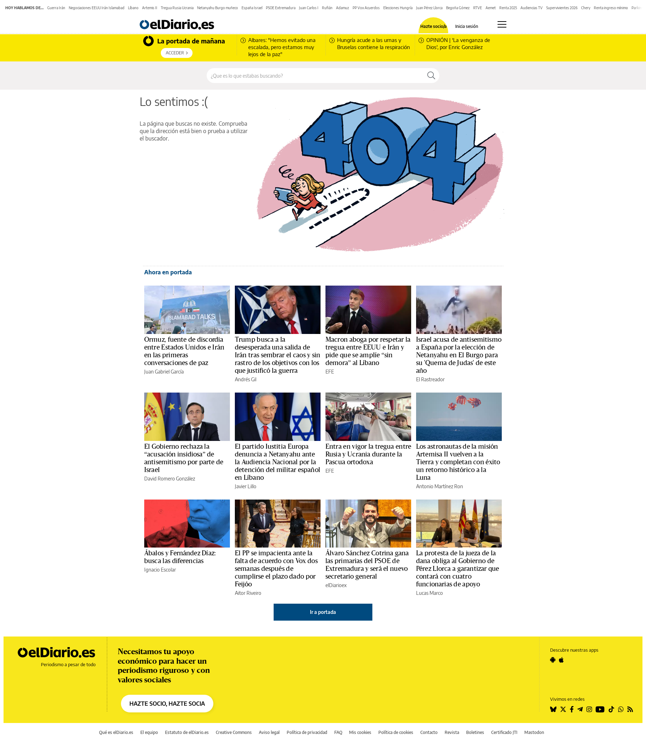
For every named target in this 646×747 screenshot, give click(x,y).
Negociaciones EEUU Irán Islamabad (96, 8)
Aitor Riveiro (248, 593)
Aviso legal (269, 732)
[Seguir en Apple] (561, 660)
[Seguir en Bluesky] (553, 709)
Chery (585, 8)
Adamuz (342, 8)
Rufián (327, 8)
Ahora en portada (168, 272)
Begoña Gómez (458, 8)
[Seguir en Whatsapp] (621, 709)
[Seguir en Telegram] (580, 709)
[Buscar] (431, 75)
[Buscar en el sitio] (315, 75)
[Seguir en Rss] (630, 709)
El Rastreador (430, 379)
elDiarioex (336, 585)
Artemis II (149, 8)
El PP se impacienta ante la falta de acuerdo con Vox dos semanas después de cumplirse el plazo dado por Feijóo (276, 569)
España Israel (252, 8)
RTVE (477, 8)
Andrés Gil (245, 379)
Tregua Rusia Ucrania (177, 8)
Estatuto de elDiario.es (187, 732)
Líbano (133, 8)
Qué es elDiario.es (116, 732)
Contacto (429, 732)
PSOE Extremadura (280, 8)
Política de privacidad (307, 732)
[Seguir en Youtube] (600, 709)
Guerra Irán (56, 8)
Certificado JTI (504, 732)
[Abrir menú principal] (502, 24)
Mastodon (534, 732)
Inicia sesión (466, 26)
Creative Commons (234, 732)
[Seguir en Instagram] (589, 709)
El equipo (149, 732)
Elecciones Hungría (398, 8)
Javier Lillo (245, 486)
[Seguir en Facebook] (572, 709)
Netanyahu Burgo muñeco (217, 8)
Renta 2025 (508, 8)
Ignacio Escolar (160, 570)
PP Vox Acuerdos (366, 8)
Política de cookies (395, 732)
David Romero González (169, 479)
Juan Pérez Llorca (429, 8)
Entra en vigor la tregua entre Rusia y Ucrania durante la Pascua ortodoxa (368, 454)
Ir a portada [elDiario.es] (323, 612)
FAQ (338, 732)
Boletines (475, 732)
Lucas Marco (429, 593)
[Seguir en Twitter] (563, 709)
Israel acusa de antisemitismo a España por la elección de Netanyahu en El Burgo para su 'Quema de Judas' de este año (458, 355)
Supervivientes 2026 (562, 8)
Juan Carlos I (308, 8)
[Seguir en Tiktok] (611, 709)
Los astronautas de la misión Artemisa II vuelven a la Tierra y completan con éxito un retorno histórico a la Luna (458, 462)
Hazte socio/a (433, 26)
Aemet (491, 8)
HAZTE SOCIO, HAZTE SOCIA (167, 703)
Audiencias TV (531, 8)
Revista (452, 732)
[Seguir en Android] (552, 660)
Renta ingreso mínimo (611, 8)
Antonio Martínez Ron (439, 486)
